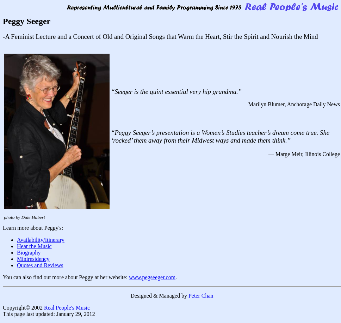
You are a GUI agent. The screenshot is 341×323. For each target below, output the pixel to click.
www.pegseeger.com (152, 277)
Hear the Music (34, 246)
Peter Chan (200, 296)
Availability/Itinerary (40, 240)
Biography (29, 253)
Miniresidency (33, 259)
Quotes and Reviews (40, 265)
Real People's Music (67, 308)
